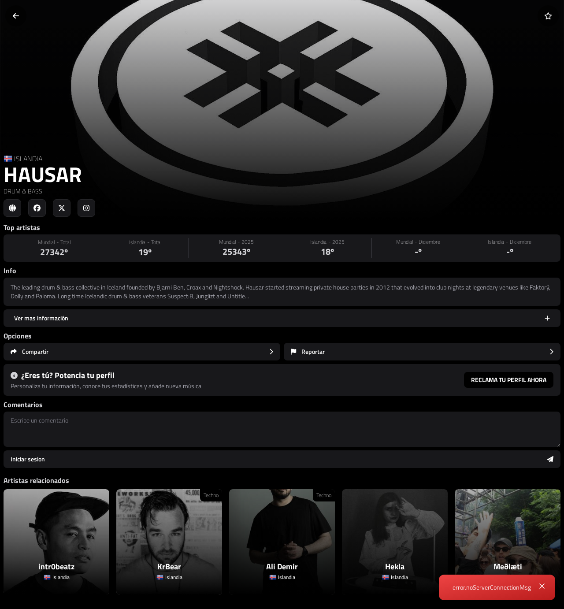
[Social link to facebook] (37, 208)
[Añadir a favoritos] (548, 15)
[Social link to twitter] (61, 208)
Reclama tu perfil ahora (508, 379)
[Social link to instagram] (86, 208)
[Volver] (15, 15)
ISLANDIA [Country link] (28, 158)
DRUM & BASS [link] (23, 191)
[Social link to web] (12, 208)
